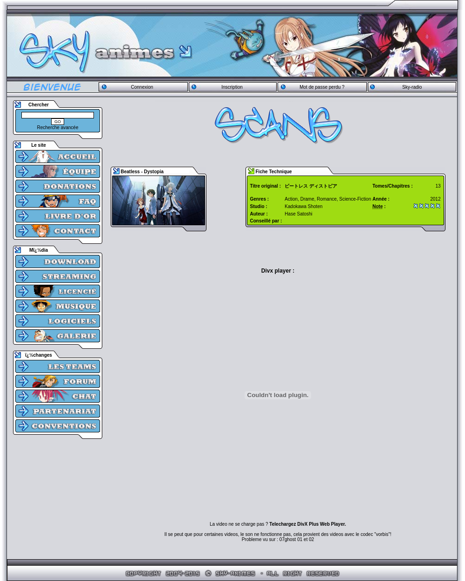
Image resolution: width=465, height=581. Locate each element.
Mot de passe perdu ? (322, 87)
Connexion (142, 87)
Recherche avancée (58, 127)
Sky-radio (412, 87)
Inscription (232, 87)
